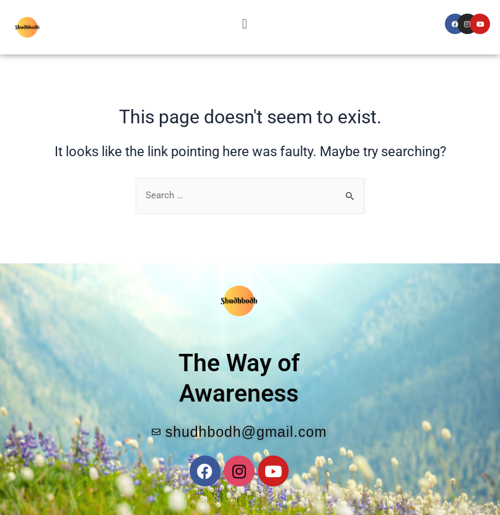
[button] (244, 23)
